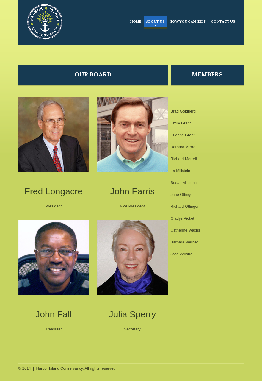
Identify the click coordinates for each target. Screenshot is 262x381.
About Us (155, 22)
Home (135, 21)
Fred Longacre (53, 191)
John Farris (132, 191)
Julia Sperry (132, 314)
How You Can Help (188, 21)
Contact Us (223, 21)
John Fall (53, 314)
